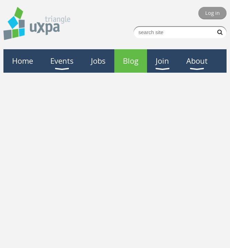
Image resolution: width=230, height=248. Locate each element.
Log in (212, 12)
